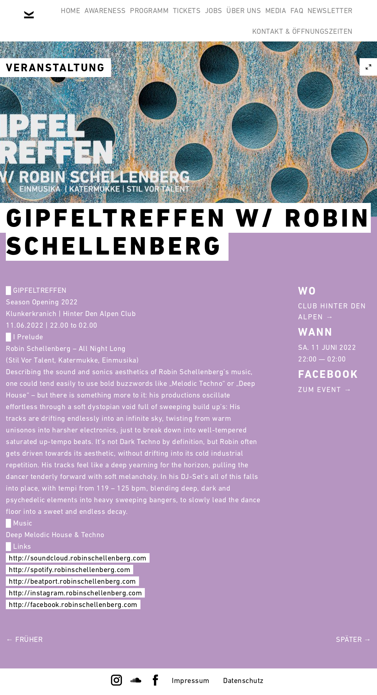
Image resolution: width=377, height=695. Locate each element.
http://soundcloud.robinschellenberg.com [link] (78, 558)
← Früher (24, 639)
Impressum (191, 680)
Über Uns (296, 17)
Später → (353, 639)
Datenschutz (243, 680)
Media (337, 17)
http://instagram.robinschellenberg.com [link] (75, 593)
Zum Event (319, 390)
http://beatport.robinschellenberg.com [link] (72, 581)
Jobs (256, 17)
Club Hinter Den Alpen (332, 311)
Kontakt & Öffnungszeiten (297, 52)
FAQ (168, 52)
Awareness (119, 17)
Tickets (220, 17)
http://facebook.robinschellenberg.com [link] (73, 604)
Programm (173, 17)
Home (76, 17)
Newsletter (211, 52)
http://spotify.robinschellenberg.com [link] (69, 570)
